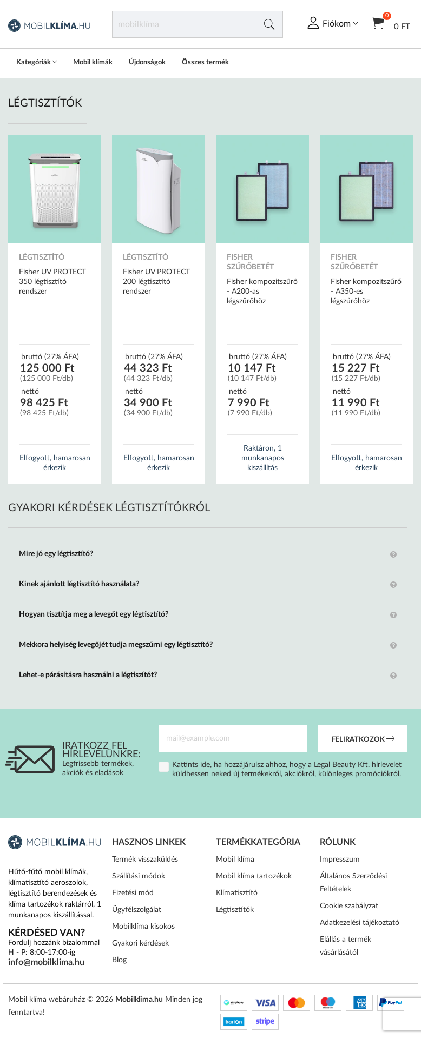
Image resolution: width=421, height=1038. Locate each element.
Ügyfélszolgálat (136, 910)
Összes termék (205, 62)
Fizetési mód (133, 893)
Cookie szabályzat (349, 906)
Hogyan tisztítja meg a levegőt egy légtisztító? (93, 614)
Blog (119, 960)
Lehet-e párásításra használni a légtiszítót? (88, 675)
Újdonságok (147, 62)
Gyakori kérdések (140, 943)
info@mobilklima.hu (46, 962)
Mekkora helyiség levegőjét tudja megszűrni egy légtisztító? (116, 645)
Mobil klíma (235, 859)
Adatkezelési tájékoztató (359, 923)
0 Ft (391, 22)
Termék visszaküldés (145, 859)
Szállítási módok (138, 876)
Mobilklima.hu (139, 999)
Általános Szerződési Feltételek (353, 882)
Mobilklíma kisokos (143, 926)
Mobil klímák (93, 62)
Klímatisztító (237, 893)
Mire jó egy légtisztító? (56, 554)
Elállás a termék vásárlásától (345, 946)
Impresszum (340, 859)
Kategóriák (36, 62)
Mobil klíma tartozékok (254, 876)
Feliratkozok (363, 739)
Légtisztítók (235, 910)
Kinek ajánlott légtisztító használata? (79, 584)
